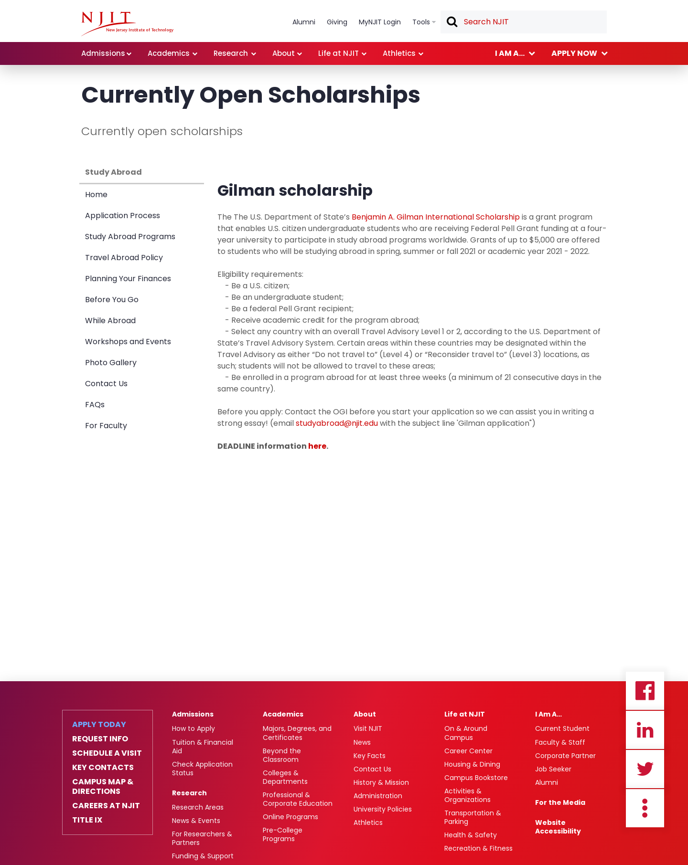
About (365, 714)
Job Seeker (553, 769)
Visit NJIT (368, 728)
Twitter (645, 769)
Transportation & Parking (472, 817)
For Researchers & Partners (202, 838)
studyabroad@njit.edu (337, 423)
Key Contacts (103, 767)
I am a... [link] (510, 53)
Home (96, 194)
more (645, 808)
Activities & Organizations (467, 795)
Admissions (193, 714)
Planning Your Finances (128, 278)
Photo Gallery (111, 362)
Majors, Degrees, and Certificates (297, 732)
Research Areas (198, 807)
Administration (378, 795)
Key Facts (370, 755)
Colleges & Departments (285, 777)
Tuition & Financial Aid (202, 746)
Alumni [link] (303, 22)
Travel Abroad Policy (124, 257)
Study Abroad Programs (130, 236)
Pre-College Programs (282, 834)
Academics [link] (169, 53)
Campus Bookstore (476, 777)
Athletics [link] (399, 53)
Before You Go (112, 299)
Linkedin (645, 730)
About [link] (283, 53)
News (362, 742)
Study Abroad (113, 172)
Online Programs (290, 816)
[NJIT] (127, 23)
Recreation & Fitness (478, 848)
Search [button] (451, 22)
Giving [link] (337, 22)
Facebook (645, 691)
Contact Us (106, 383)
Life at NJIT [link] (338, 53)
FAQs (95, 404)
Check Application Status (202, 768)
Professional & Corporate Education (298, 799)
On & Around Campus (465, 732)
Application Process (122, 215)
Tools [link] (421, 22)
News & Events (196, 820)
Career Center (468, 751)
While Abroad (110, 320)
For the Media (560, 802)
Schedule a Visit (107, 753)
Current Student (562, 728)
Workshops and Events (128, 341)
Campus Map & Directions (102, 786)
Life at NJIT (464, 714)
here (317, 446)
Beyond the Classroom (282, 755)
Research (189, 793)
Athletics (368, 822)
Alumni (546, 782)
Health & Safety (470, 835)
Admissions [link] (103, 53)
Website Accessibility (558, 826)
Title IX (87, 820)
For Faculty (106, 425)
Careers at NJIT (106, 806)
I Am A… (548, 714)
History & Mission (381, 782)
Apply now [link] (574, 53)
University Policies (383, 809)
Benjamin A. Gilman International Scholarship (436, 216)
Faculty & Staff (560, 742)
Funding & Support (203, 856)
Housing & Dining (472, 764)
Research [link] (231, 53)
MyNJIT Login (380, 22)
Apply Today (99, 724)
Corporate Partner (565, 755)
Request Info (100, 739)
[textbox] (524, 22)
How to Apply (193, 728)
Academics (283, 714)
